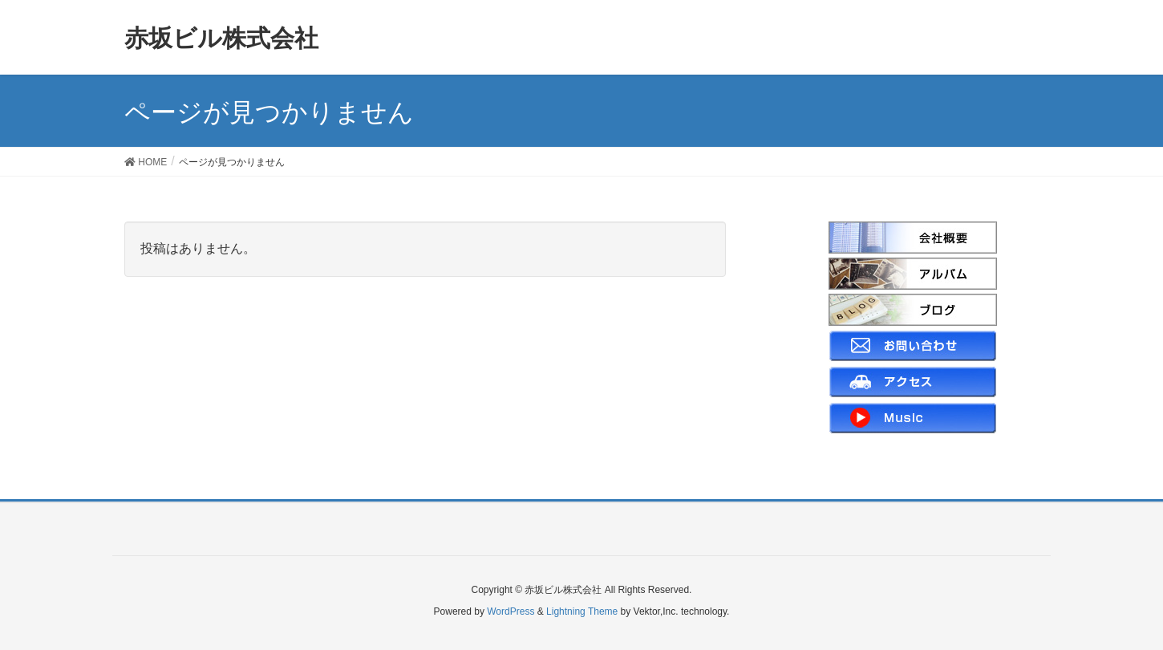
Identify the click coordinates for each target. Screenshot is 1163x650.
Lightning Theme (582, 611)
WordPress (510, 611)
